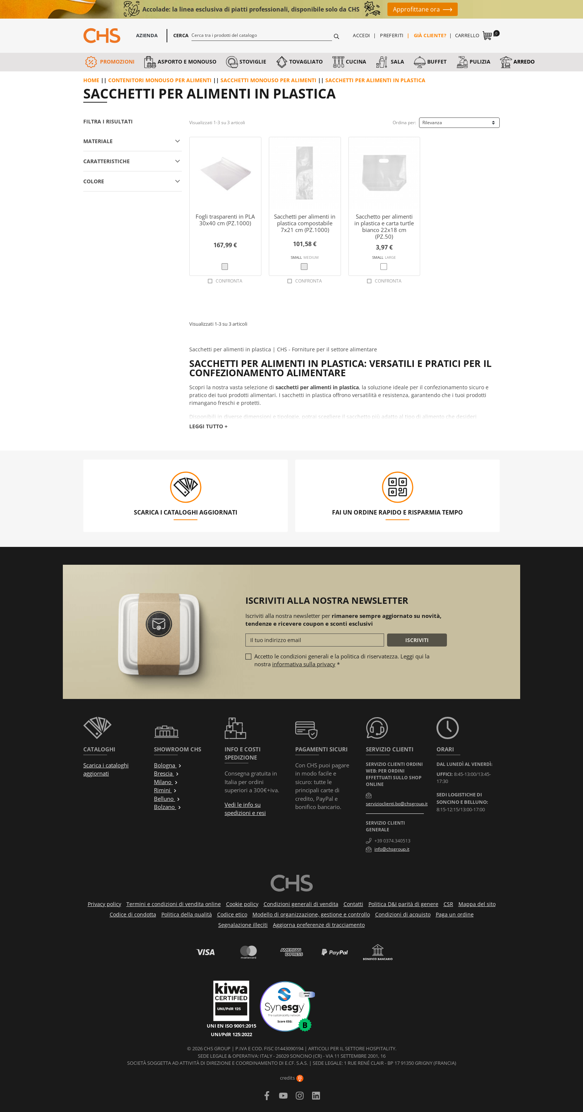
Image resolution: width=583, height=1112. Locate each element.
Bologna (168, 765)
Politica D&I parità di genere (403, 904)
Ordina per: (404, 122)
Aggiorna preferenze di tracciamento (319, 924)
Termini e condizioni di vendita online (173, 904)
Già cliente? (430, 35)
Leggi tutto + (208, 426)
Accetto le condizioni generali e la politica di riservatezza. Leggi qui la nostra (341, 660)
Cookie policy (242, 904)
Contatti (353, 904)
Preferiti (392, 35)
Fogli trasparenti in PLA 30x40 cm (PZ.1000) (225, 220)
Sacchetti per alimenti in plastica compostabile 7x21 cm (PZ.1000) (304, 223)
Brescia (166, 773)
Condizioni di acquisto (403, 914)
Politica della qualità (186, 914)
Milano (166, 782)
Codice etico (232, 914)
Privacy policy (104, 904)
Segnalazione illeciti (243, 924)
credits (291, 1077)
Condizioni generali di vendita (301, 904)
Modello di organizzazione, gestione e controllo (311, 914)
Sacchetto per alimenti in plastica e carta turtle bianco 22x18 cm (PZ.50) (384, 226)
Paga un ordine (455, 914)
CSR (448, 904)
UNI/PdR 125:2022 (231, 1034)
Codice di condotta (133, 914)
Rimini (165, 790)
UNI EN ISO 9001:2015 (231, 1025)
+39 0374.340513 (392, 841)
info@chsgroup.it (391, 849)
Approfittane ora (416, 9)
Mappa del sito (477, 904)
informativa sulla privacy (303, 664)
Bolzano (167, 806)
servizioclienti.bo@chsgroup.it (397, 803)
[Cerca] (261, 35)
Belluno (167, 798)
